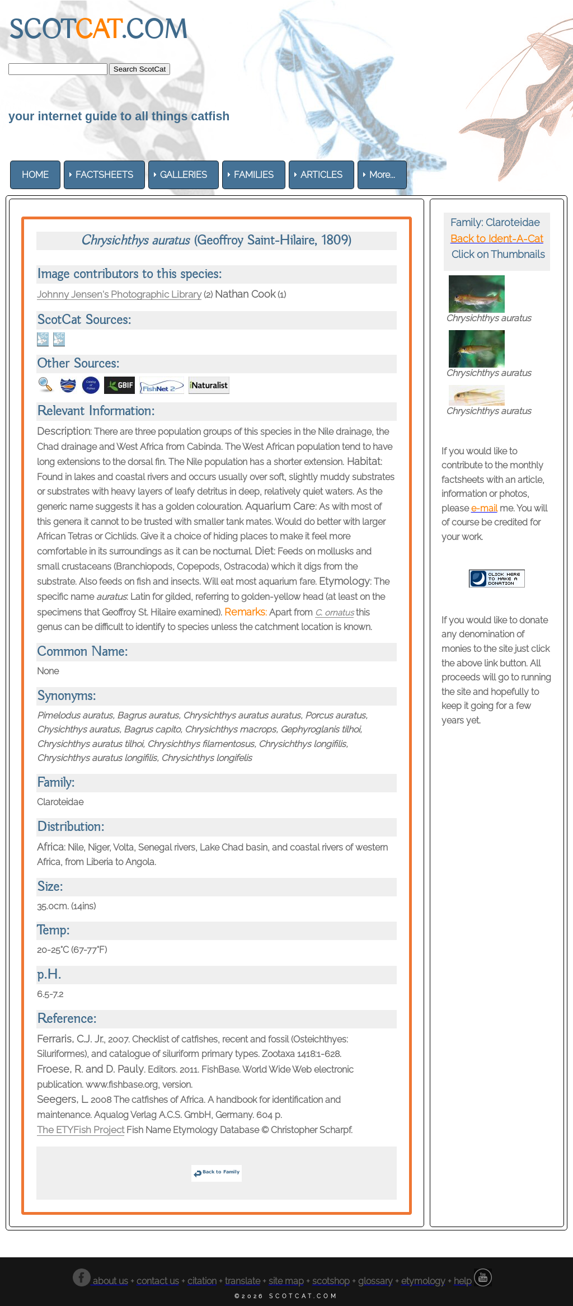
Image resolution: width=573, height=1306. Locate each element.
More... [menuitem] (382, 175)
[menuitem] (35, 175)
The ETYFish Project (84, 1129)
